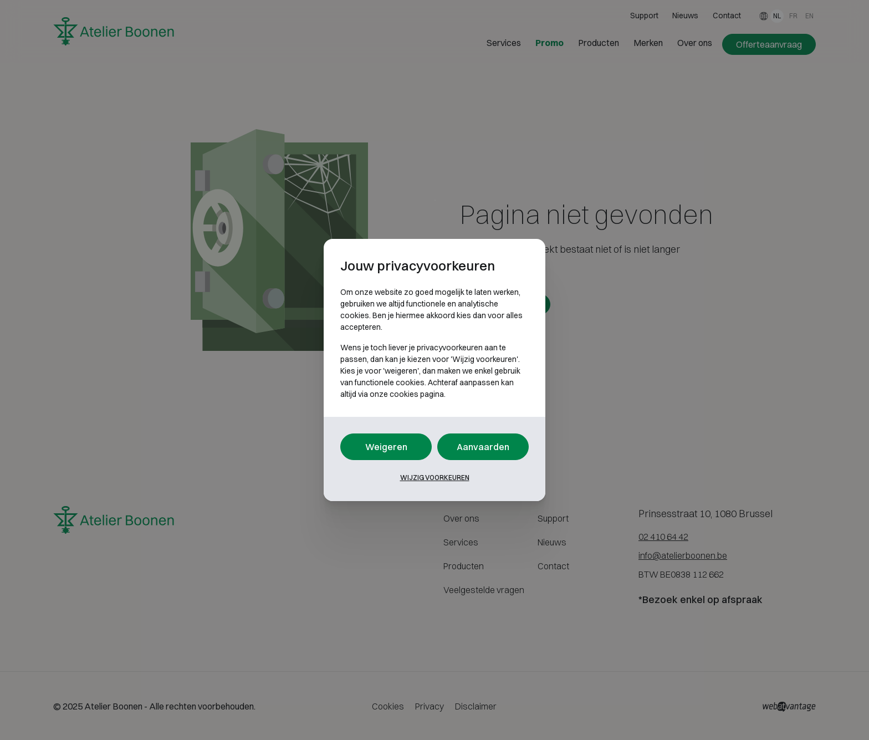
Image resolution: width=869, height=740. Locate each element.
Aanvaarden (483, 446)
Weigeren (386, 446)
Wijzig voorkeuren (434, 477)
